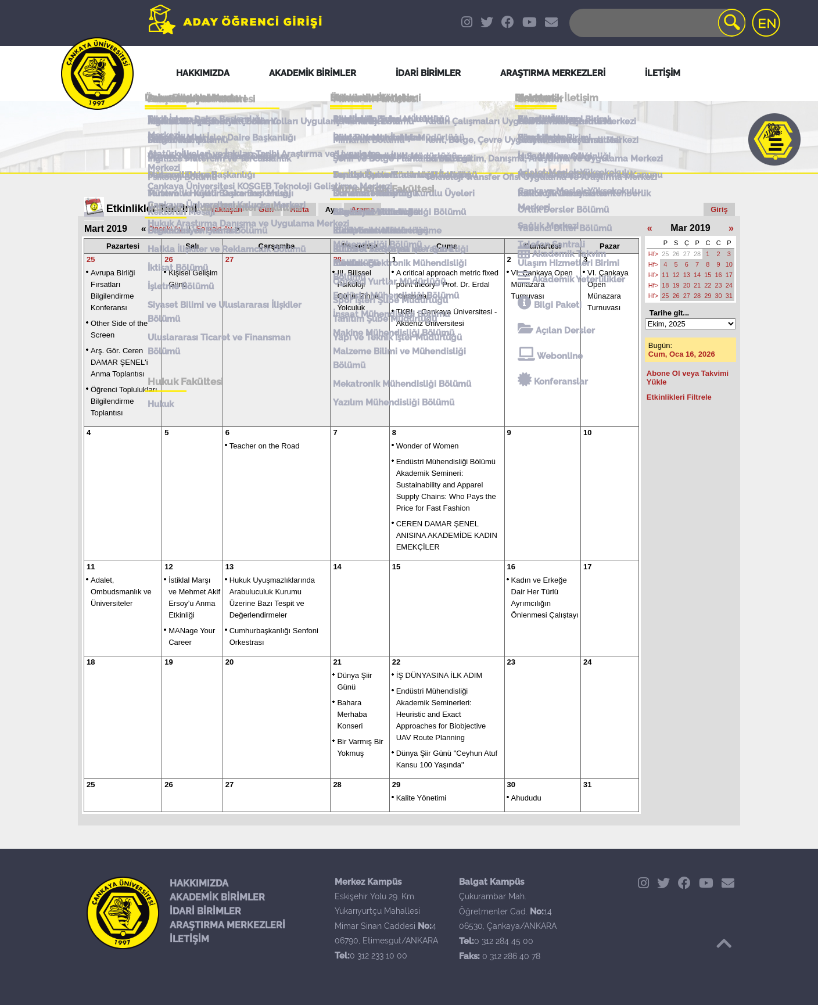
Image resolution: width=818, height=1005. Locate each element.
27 (229, 259)
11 (91, 566)
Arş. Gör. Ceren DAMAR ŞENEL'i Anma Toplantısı (119, 362)
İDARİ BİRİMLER (205, 911)
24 (587, 662)
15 (396, 566)
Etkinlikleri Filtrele (679, 397)
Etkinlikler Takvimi (152, 208)
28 (337, 259)
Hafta (299, 209)
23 (511, 662)
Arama (362, 209)
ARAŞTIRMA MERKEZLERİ (227, 925)
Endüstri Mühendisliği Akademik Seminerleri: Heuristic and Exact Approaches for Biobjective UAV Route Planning (441, 714)
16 (511, 566)
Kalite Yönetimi (421, 798)
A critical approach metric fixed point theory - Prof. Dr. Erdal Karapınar (447, 284)
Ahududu (526, 798)
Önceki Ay (165, 228)
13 (229, 566)
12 (168, 566)
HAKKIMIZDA (199, 883)
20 (229, 662)
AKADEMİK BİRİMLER (217, 897)
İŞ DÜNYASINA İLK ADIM (439, 675)
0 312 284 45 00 (503, 941)
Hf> (653, 253)
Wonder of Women (427, 446)
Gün (266, 209)
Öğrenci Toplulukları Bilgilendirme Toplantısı (124, 401)
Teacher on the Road (264, 446)
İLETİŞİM (189, 939)
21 (337, 662)
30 (511, 784)
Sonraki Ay (214, 228)
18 (91, 662)
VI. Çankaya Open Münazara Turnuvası (542, 284)
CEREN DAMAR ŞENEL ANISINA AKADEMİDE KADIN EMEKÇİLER (446, 535)
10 (587, 432)
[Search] (656, 23)
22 (396, 662)
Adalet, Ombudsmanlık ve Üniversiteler (121, 592)
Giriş (719, 209)
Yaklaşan (226, 209)
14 (337, 566)
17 (587, 566)
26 (168, 259)
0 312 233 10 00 (378, 955)
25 (91, 259)
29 (396, 784)
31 (587, 784)
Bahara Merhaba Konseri (352, 714)
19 (168, 662)
